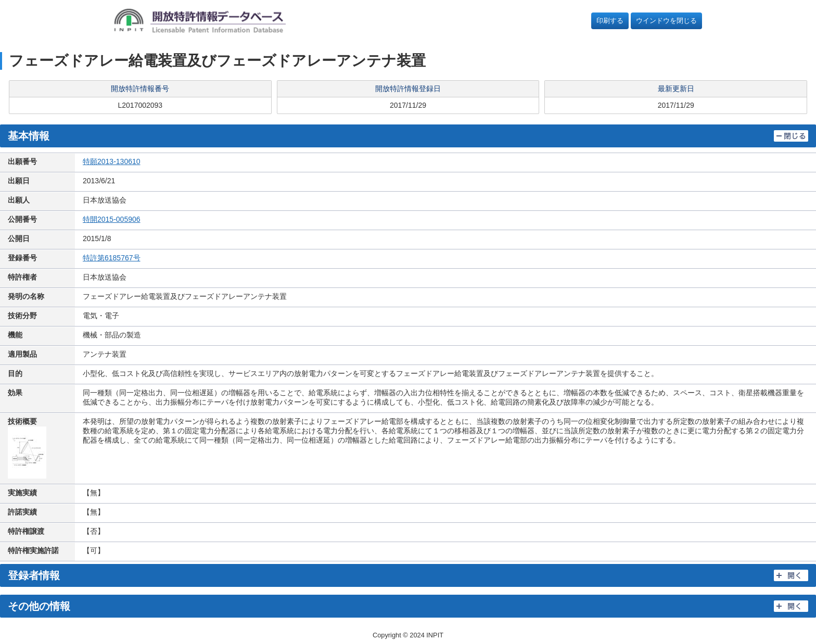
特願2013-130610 (112, 161)
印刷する (609, 20)
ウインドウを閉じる (666, 20)
